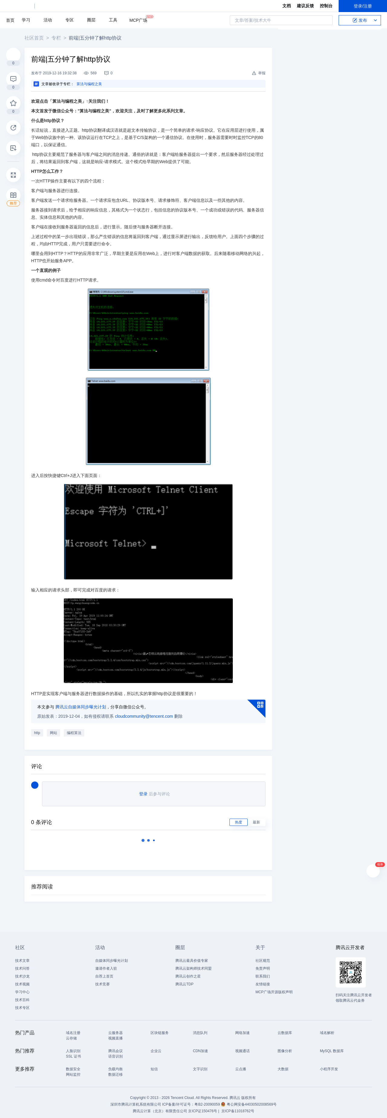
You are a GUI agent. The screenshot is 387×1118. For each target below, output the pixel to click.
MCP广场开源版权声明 (274, 988)
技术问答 (22, 965)
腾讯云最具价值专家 (191, 957)
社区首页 (36, 37)
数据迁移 (115, 1071)
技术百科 (22, 996)
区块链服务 (160, 1029)
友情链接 (262, 980)
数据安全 (73, 1065)
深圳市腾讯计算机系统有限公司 (135, 1101)
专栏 (58, 37)
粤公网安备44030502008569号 (252, 1101)
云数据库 (285, 1029)
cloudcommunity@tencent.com (146, 712)
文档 (286, 5)
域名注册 (73, 1029)
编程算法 (76, 729)
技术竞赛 (102, 980)
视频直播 (115, 1035)
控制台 (326, 5)
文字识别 (200, 1065)
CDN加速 (200, 1047)
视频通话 (242, 1047)
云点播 (240, 1065)
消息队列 (200, 1029)
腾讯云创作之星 (188, 973)
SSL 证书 (73, 1053)
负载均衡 (115, 1065)
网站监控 (73, 1071)
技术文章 (22, 957)
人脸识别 (73, 1047)
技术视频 (22, 980)
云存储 (71, 1035)
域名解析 (327, 1029)
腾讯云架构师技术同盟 (193, 965)
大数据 (283, 1065)
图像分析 (285, 1047)
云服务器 (115, 1029)
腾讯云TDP (184, 980)
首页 (10, 20)
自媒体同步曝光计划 (111, 957)
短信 (154, 1065)
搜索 (326, 20)
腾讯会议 (115, 1047)
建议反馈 (305, 5)
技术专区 (22, 1004)
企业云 (156, 1047)
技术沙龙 (22, 973)
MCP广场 (138, 20)
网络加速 (242, 1029)
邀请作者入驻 (106, 965)
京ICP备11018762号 (237, 1107)
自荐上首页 (104, 973)
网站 (55, 729)
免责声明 (262, 965)
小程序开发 (329, 1065)
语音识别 (115, 1053)
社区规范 (262, 957)
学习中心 (22, 988)
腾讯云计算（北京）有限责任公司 (160, 1107)
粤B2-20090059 (207, 1101)
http (39, 729)
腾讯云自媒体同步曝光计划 (82, 703)
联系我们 (262, 973)
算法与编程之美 (91, 84)
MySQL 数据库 (332, 1047)
